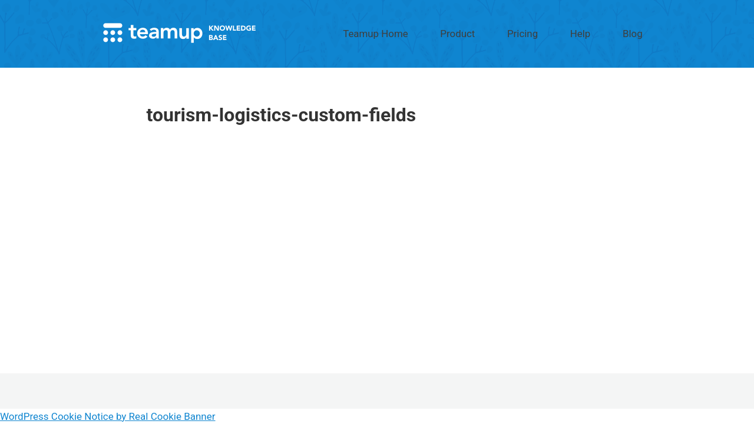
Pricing (562, 31)
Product (513, 31)
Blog (640, 31)
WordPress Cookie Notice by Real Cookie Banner (108, 416)
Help (603, 31)
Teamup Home (450, 31)
